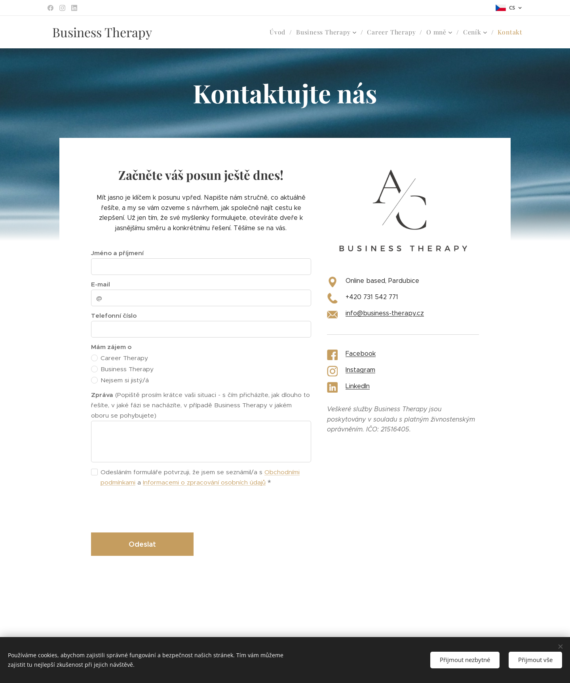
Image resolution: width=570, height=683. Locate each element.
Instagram (360, 370)
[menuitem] (283, 32)
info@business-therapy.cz (385, 313)
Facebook (361, 353)
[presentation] (151, 509)
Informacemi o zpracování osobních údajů (204, 482)
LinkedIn (358, 386)
